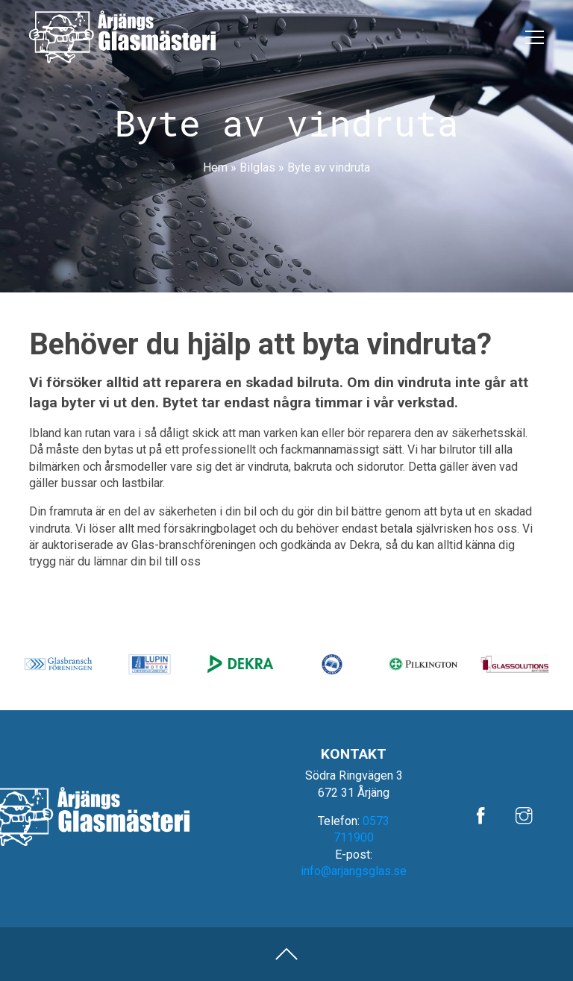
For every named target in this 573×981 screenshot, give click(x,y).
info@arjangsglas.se (354, 871)
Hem (215, 167)
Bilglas (257, 167)
